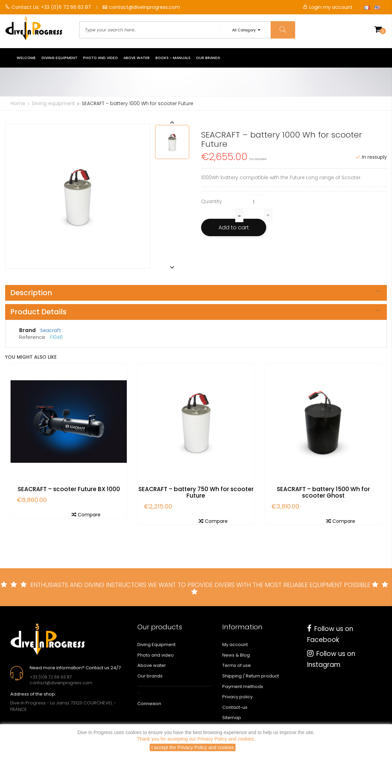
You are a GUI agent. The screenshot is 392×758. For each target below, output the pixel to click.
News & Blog (236, 655)
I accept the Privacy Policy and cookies (192, 747)
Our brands (150, 676)
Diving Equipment (156, 644)
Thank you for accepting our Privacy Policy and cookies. (196, 739)
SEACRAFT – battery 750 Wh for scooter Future (196, 492)
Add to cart (233, 227)
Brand (27, 330)
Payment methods (242, 686)
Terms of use (236, 665)
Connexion (149, 703)
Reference (33, 337)
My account (235, 644)
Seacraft (50, 330)
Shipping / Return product (250, 676)
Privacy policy (237, 696)
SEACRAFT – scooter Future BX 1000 (69, 489)
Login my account (327, 7)
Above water (151, 665)
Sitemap (231, 717)
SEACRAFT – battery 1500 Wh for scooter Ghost (323, 492)
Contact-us (234, 707)
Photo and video (155, 655)
